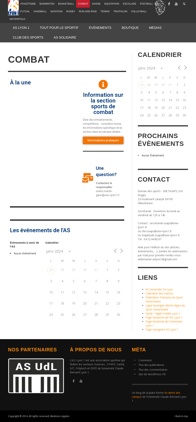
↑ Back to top (181, 416)
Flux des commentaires (153, 369)
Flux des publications (151, 365)
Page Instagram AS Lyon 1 (161, 329)
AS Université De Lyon (159, 289)
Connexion (145, 360)
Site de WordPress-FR (152, 374)
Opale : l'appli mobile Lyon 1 (162, 313)
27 (51, 270)
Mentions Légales (59, 416)
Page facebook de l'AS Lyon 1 (163, 317)
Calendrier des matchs (159, 293)
